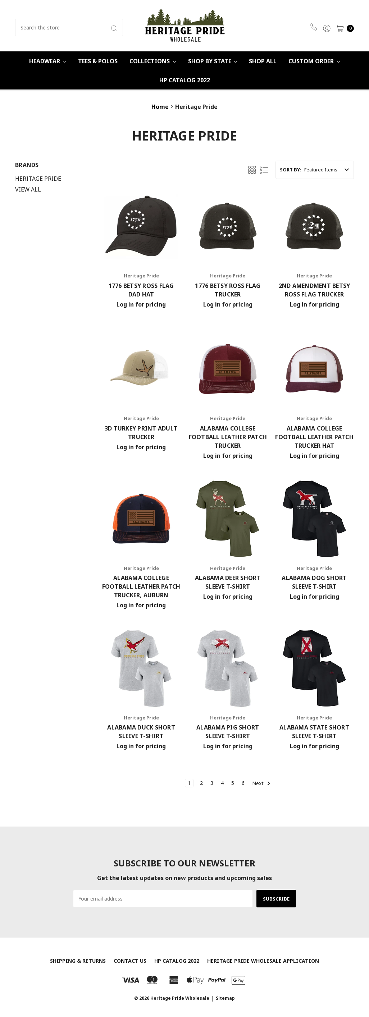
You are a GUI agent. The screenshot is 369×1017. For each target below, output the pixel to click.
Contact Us (130, 960)
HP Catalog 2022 (184, 80)
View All (28, 189)
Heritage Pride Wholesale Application (263, 960)
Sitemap (225, 998)
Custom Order (314, 61)
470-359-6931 (313, 27)
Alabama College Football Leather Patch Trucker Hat (314, 437)
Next (261, 783)
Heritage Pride (38, 179)
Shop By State (212, 61)
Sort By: (290, 169)
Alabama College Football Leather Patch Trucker (228, 437)
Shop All (263, 61)
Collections (152, 61)
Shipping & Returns (78, 960)
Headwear (47, 61)
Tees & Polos (98, 61)
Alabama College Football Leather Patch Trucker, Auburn (141, 586)
